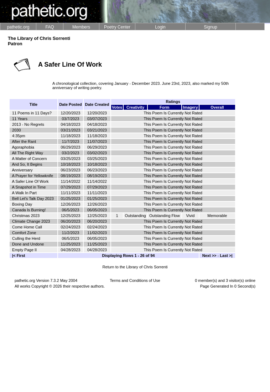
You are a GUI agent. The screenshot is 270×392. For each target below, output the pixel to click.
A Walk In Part (24, 193)
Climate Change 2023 (31, 221)
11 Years (19, 119)
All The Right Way (27, 153)
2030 (16, 130)
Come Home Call (27, 227)
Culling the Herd (26, 238)
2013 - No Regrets (28, 124)
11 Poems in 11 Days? (32, 113)
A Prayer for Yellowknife (32, 176)
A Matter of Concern (29, 158)
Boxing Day (22, 204)
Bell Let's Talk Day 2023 (33, 198)
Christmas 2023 (26, 215)
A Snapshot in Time (29, 187)
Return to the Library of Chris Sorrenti (135, 267)
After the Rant (24, 141)
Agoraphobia (23, 147)
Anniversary (22, 170)
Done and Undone (28, 244)
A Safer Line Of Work (30, 181)
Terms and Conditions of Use (135, 280)
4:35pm (18, 136)
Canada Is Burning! (29, 210)
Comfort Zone (24, 233)
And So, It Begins (27, 164)
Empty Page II (24, 250)
